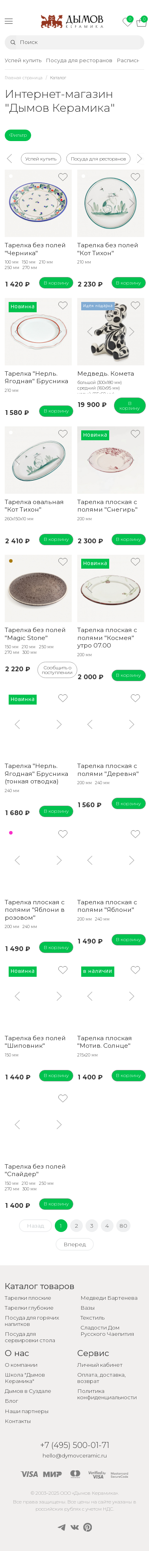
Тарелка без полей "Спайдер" (35, 1170)
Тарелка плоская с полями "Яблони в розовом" (35, 909)
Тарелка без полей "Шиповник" (35, 1041)
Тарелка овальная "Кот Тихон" (34, 505)
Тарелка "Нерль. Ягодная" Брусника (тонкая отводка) (36, 773)
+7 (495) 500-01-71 (74, 1445)
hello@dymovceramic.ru (75, 1455)
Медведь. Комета (105, 373)
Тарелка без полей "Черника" (35, 248)
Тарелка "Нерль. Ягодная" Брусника (36, 377)
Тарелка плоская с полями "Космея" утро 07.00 (107, 637)
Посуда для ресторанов (98, 158)
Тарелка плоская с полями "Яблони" (107, 905)
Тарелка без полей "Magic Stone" (35, 633)
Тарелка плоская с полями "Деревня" (108, 769)
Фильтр (18, 135)
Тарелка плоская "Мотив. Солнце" (104, 1041)
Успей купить (40, 158)
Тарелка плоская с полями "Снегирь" (107, 505)
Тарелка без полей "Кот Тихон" (107, 248)
